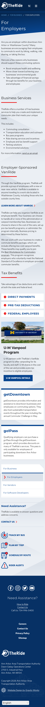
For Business (16, 15)
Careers (22, 623)
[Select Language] (15, 703)
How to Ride (22, 604)
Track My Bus (13, 535)
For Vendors (9, 485)
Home (4, 15)
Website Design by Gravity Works (20, 690)
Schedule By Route (16, 555)
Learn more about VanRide (17, 205)
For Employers (14, 477)
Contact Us (8, 521)
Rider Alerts (12, 565)
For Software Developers (16, 493)
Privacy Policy (23, 633)
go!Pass (11, 431)
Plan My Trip (12, 545)
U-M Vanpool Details (18, 378)
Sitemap (22, 638)
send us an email (30, 153)
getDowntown (17, 394)
